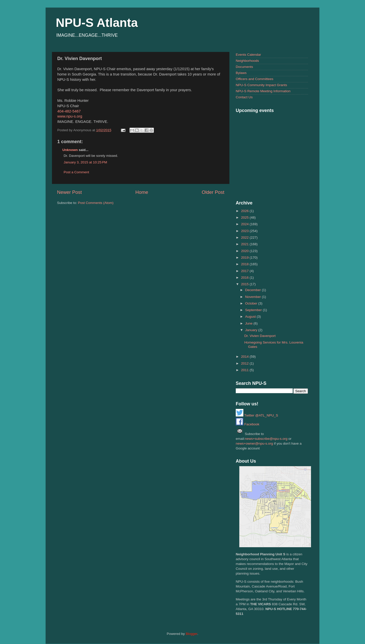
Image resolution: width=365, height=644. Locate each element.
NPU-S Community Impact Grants (261, 85)
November (253, 297)
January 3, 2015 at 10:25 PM (85, 162)
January (251, 330)
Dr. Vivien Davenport (260, 336)
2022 (245, 237)
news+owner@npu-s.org (254, 443)
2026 (245, 211)
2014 (245, 356)
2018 (245, 264)
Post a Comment (76, 172)
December (253, 290)
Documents (244, 67)
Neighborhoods (247, 61)
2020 (245, 251)
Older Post (213, 192)
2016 (245, 277)
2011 (245, 370)
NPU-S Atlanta (97, 22)
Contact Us (244, 97)
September (254, 310)
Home (141, 192)
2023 (245, 231)
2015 (245, 284)
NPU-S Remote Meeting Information (263, 91)
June (249, 323)
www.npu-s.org (69, 116)
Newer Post (69, 192)
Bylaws (241, 73)
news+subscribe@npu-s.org (266, 439)
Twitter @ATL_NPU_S (257, 415)
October (251, 303)
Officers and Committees (254, 79)
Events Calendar (248, 54)
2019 (245, 257)
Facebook (247, 424)
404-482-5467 (69, 111)
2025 (245, 217)
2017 (245, 271)
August (251, 316)
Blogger (191, 634)
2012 (245, 363)
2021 (245, 244)
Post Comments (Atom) (96, 203)
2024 (245, 224)
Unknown (70, 150)
